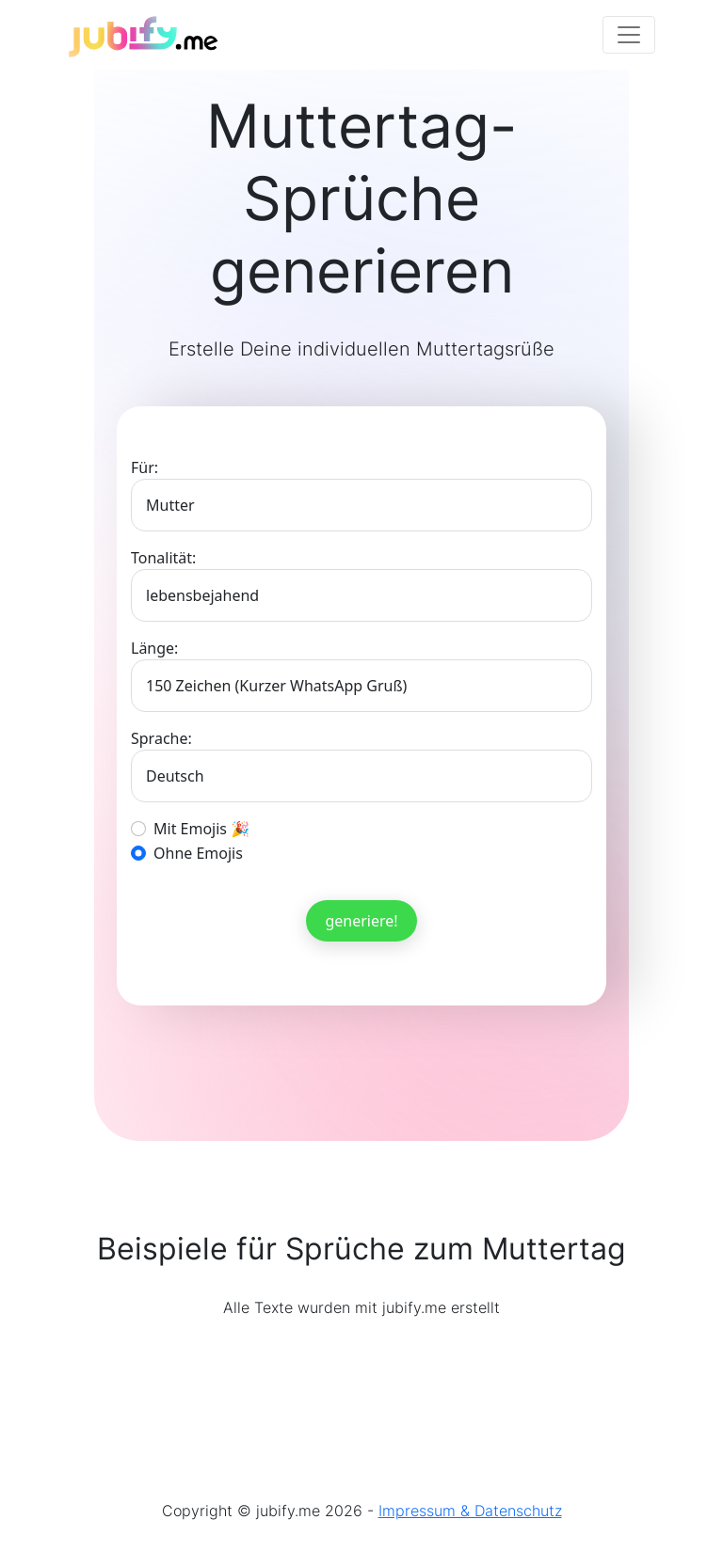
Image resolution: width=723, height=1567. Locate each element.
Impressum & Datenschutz (470, 1510)
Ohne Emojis (198, 853)
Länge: (154, 648)
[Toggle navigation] (628, 35)
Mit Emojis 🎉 (201, 828)
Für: (144, 467)
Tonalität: (163, 557)
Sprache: (161, 738)
